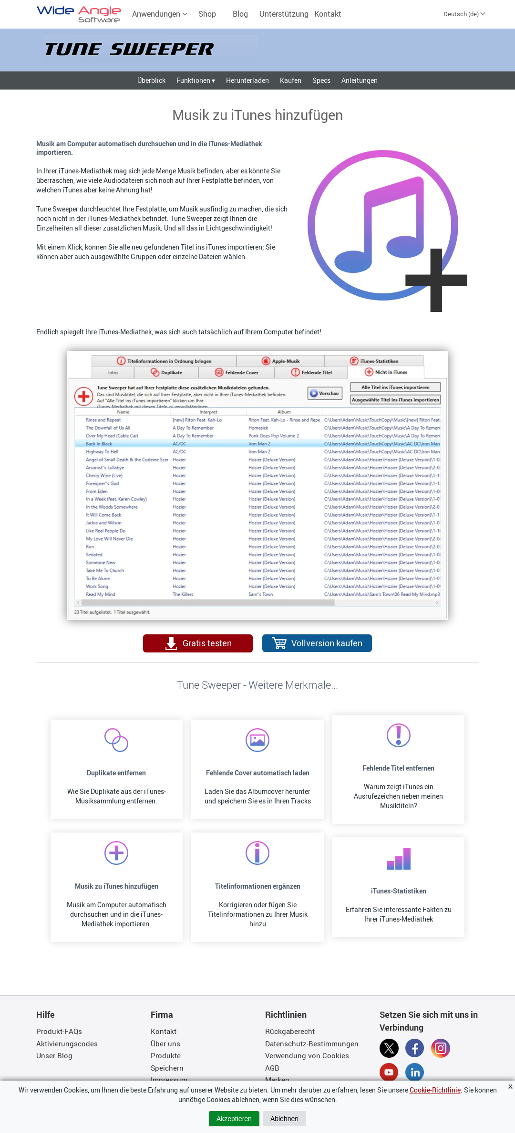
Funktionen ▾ (195, 80)
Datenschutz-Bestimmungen (312, 1043)
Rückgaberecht (290, 1031)
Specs (321, 80)
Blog (240, 14)
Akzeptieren (234, 1119)
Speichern (167, 1068)
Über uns (165, 1043)
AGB (272, 1068)
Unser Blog (54, 1055)
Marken (277, 1079)
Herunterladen (247, 80)
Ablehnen (284, 1119)
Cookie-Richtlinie (435, 1089)
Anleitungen (359, 80)
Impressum (169, 1079)
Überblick (151, 80)
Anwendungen (160, 14)
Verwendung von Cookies (307, 1055)
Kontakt (327, 14)
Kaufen (290, 80)
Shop (207, 14)
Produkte (166, 1055)
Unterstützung (284, 14)
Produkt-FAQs (59, 1031)
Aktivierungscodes (67, 1043)
